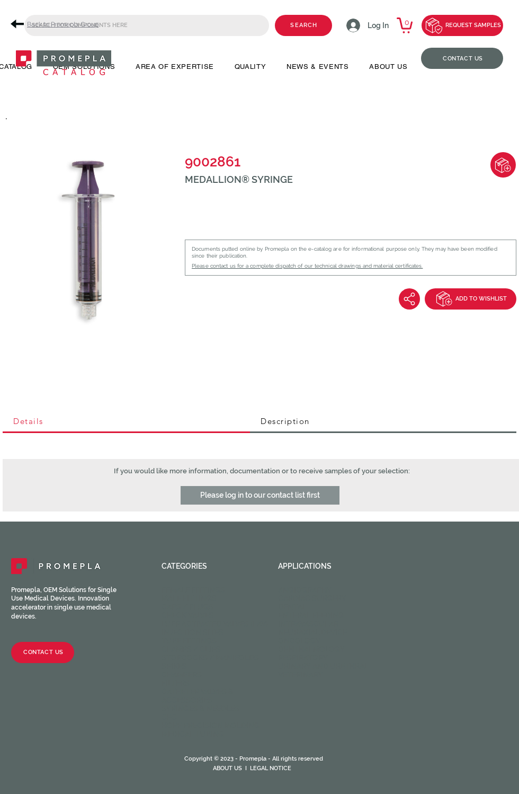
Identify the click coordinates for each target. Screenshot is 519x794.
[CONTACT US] (462, 58)
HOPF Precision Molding (211, 725)
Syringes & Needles (200, 708)
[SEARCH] (303, 25)
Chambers (182, 675)
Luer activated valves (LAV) (215, 624)
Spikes (174, 666)
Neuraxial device (312, 632)
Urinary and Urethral (323, 666)
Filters (176, 683)
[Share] (409, 299)
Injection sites (192, 632)
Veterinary (300, 675)
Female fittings (193, 590)
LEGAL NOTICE (270, 768)
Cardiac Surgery (312, 598)
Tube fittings (189, 641)
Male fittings (189, 598)
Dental (292, 607)
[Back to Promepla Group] (58, 24)
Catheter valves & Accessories (198, 695)
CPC (169, 717)
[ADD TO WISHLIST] (470, 299)
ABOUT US (227, 768)
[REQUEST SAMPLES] (462, 25)
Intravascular (308, 624)
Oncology (299, 641)
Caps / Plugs (187, 607)
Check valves (188, 615)
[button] (260, 495)
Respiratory (303, 658)
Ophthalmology (311, 649)
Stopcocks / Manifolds (210, 658)
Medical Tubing (193, 734)
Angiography (305, 590)
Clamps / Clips (191, 649)
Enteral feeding (311, 615)
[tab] (126, 422)
